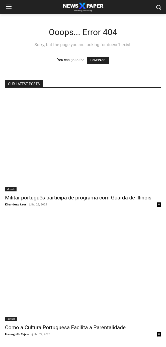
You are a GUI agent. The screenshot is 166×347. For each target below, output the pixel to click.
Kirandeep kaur (15, 204)
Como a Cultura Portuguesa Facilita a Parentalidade (65, 327)
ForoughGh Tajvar (17, 334)
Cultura (11, 319)
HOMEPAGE (98, 60)
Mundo (11, 189)
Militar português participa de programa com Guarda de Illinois (78, 198)
